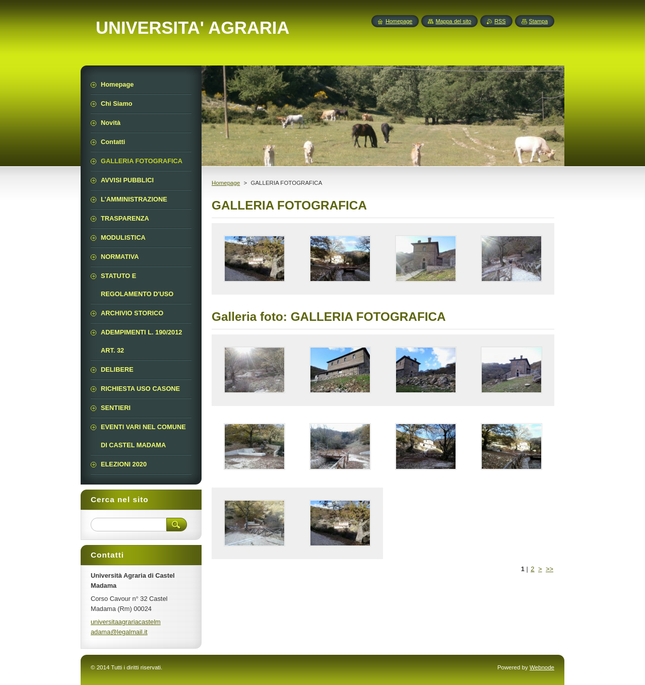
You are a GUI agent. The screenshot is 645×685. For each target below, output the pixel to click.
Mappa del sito (453, 21)
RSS (499, 21)
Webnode (542, 667)
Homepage (226, 183)
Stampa (538, 21)
